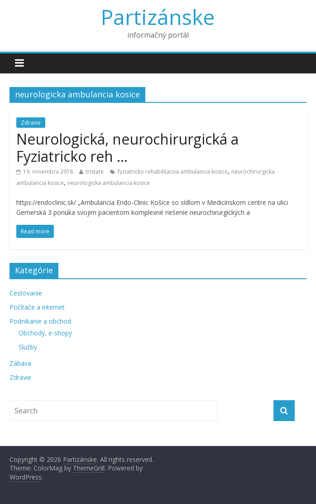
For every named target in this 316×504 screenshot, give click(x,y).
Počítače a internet (37, 307)
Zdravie (31, 122)
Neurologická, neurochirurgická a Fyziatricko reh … (127, 147)
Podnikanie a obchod (40, 321)
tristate (95, 171)
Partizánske (158, 17)
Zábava (20, 363)
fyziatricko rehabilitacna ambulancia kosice (173, 171)
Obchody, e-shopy (45, 333)
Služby (28, 347)
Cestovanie (26, 293)
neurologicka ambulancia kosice (108, 183)
